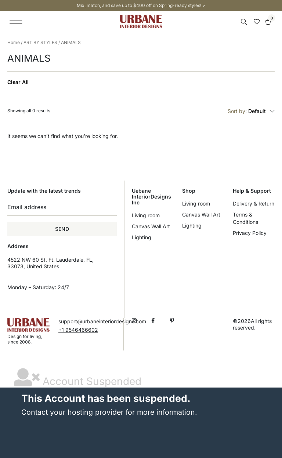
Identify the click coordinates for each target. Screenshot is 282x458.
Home (13, 42)
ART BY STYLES (40, 42)
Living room (146, 215)
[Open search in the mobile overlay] (244, 22)
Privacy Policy (250, 233)
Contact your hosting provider (72, 411)
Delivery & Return (253, 203)
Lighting (141, 237)
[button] (16, 21)
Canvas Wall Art (151, 226)
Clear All (18, 82)
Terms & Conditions (245, 218)
